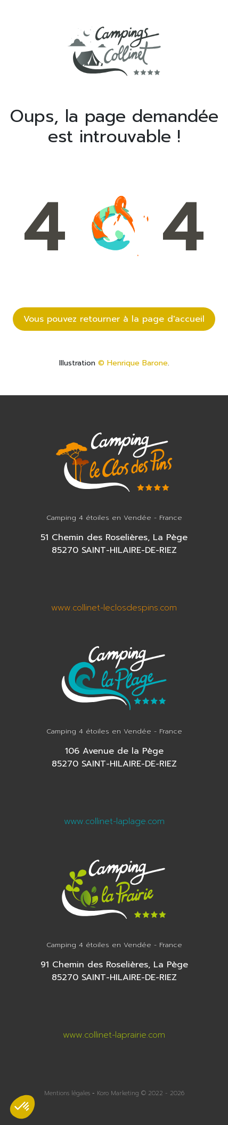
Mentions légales (67, 1093)
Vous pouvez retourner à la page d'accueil (114, 319)
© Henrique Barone (133, 363)
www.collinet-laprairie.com (114, 1035)
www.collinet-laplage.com (114, 821)
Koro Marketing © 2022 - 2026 (140, 1093)
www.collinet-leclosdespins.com (114, 607)
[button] (22, 1107)
